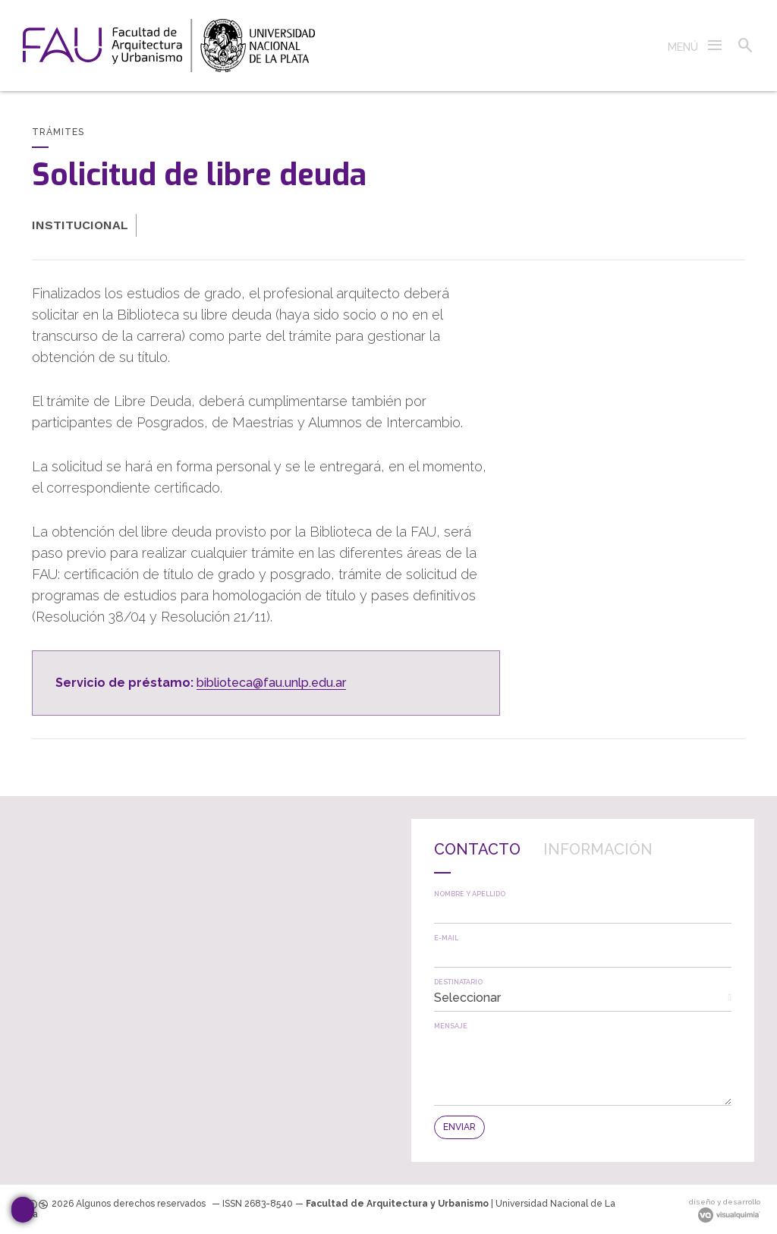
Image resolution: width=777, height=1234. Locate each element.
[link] (169, 45)
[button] (696, 45)
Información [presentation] (598, 849)
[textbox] (582, 911)
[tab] (477, 858)
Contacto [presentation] (477, 849)
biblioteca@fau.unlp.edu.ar (271, 682)
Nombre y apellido (469, 894)
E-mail (446, 938)
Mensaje (450, 1026)
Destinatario (458, 982)
